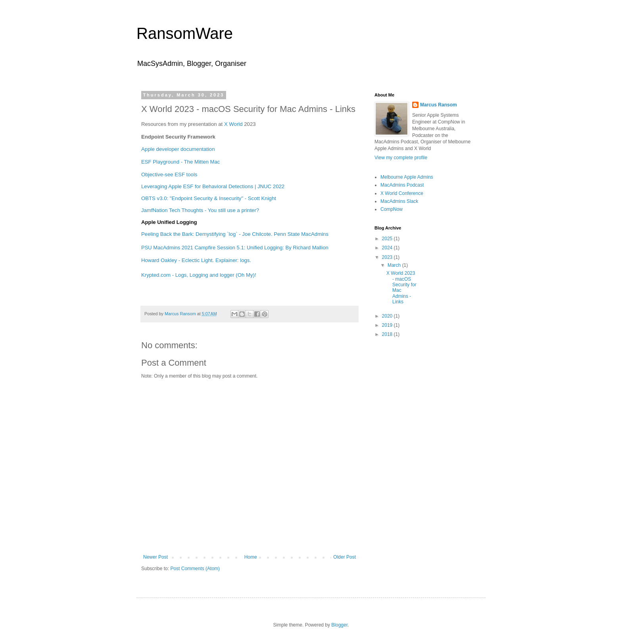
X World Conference (401, 193)
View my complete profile (400, 157)
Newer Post (155, 557)
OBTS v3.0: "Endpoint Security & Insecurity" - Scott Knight (208, 198)
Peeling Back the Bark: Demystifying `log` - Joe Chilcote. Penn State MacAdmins (234, 234)
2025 (388, 238)
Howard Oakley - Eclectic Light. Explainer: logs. (196, 260)
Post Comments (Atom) (195, 568)
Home (250, 557)
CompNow (391, 209)
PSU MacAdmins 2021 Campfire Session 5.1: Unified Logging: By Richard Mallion (234, 248)
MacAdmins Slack (399, 201)
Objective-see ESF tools (169, 174)
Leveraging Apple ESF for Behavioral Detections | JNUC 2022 (212, 186)
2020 (388, 316)
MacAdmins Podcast (402, 185)
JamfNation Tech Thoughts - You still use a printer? (200, 210)
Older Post (344, 557)
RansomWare (184, 33)
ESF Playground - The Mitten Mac (180, 162)
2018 (388, 334)
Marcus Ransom (438, 105)
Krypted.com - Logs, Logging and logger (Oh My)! (198, 275)
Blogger (339, 625)
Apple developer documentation (178, 149)
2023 (388, 257)
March (395, 265)
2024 (388, 248)
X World (233, 124)
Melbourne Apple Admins (406, 177)
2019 (388, 325)
